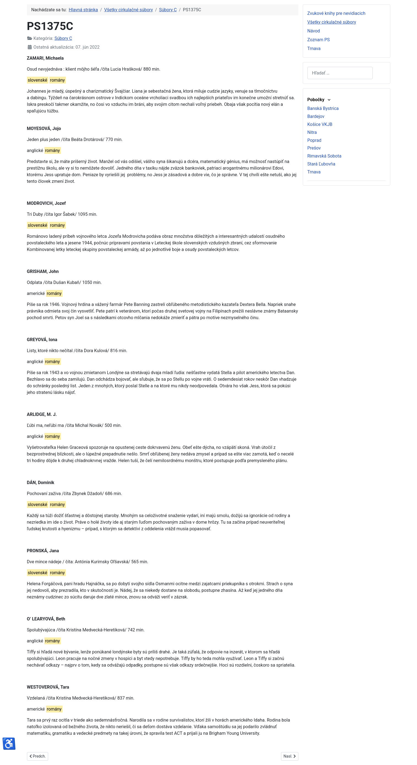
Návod (313, 31)
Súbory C (63, 38)
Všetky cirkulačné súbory (331, 22)
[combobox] (340, 73)
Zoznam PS (318, 39)
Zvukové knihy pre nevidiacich (336, 13)
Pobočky (319, 99)
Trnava (314, 48)
